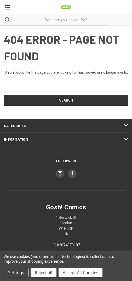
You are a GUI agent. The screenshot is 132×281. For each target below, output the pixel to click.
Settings (16, 272)
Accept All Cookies (80, 272)
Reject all (43, 272)
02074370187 (68, 245)
